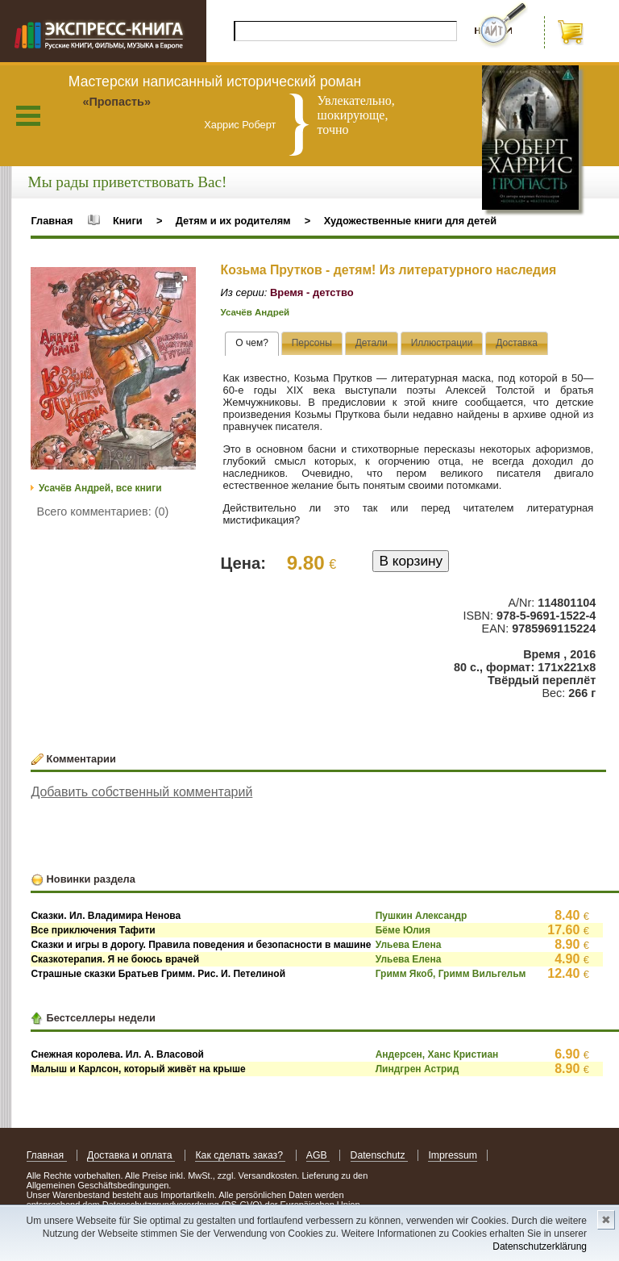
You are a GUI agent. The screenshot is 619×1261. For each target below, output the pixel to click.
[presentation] (252, 343)
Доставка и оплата (131, 1155)
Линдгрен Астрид (417, 1069)
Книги (128, 221)
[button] (181, 281)
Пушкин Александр (421, 915)
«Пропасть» (116, 101)
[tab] (252, 344)
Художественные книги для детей (410, 221)
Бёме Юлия (403, 930)
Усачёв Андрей (255, 312)
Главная (52, 221)
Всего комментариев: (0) (103, 511)
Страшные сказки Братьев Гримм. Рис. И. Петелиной (158, 973)
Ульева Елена (409, 944)
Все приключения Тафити (93, 930)
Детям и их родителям (233, 221)
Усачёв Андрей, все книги (100, 488)
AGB (318, 1155)
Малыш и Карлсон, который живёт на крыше (138, 1069)
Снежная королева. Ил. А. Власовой (117, 1054)
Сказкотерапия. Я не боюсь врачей (115, 959)
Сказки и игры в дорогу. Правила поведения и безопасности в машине (201, 944)
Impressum (452, 1155)
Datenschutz (379, 1155)
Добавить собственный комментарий (141, 792)
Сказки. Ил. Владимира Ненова (106, 915)
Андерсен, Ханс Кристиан (437, 1054)
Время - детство (312, 292)
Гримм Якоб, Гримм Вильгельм (451, 973)
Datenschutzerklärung (539, 1246)
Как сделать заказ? (240, 1155)
